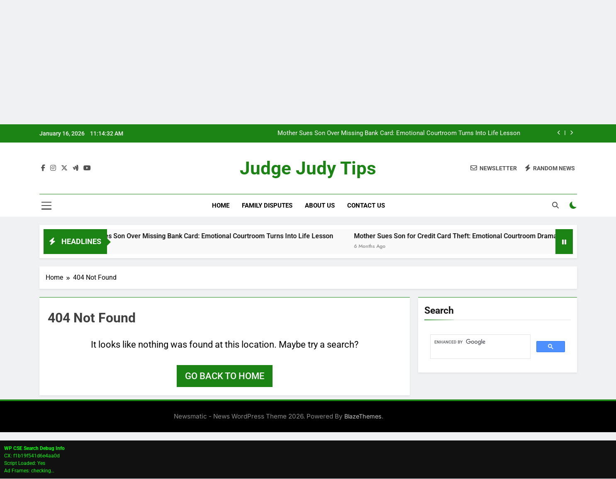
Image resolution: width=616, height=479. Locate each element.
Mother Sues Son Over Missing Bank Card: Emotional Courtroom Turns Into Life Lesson (399, 133)
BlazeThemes (363, 416)
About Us (320, 206)
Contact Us (366, 206)
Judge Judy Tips (308, 168)
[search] (479, 342)
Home (220, 206)
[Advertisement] (308, 62)
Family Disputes (267, 206)
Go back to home (224, 376)
